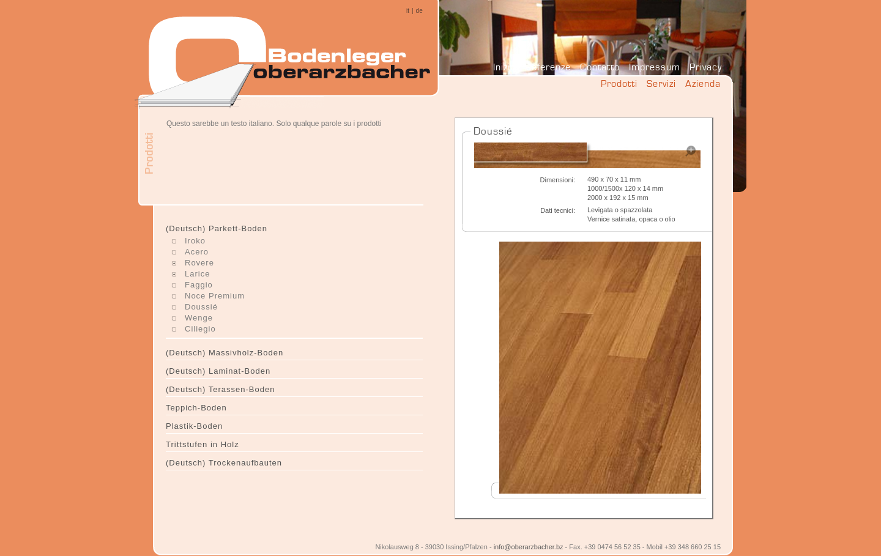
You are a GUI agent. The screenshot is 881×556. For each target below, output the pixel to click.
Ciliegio (200, 328)
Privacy (706, 67)
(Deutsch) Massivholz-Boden (224, 352)
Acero (197, 251)
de (419, 10)
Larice (197, 273)
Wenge (199, 317)
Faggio (199, 284)
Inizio (504, 67)
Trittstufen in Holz (202, 444)
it (407, 10)
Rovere (199, 262)
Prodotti (619, 83)
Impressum (654, 67)
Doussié (201, 306)
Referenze (548, 67)
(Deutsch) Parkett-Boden (216, 228)
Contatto (600, 67)
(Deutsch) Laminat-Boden (218, 371)
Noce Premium (215, 295)
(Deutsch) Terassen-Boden (220, 389)
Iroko (195, 240)
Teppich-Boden (196, 407)
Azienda (703, 83)
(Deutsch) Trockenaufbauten (224, 462)
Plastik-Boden (194, 426)
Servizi (661, 83)
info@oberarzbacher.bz (528, 546)
